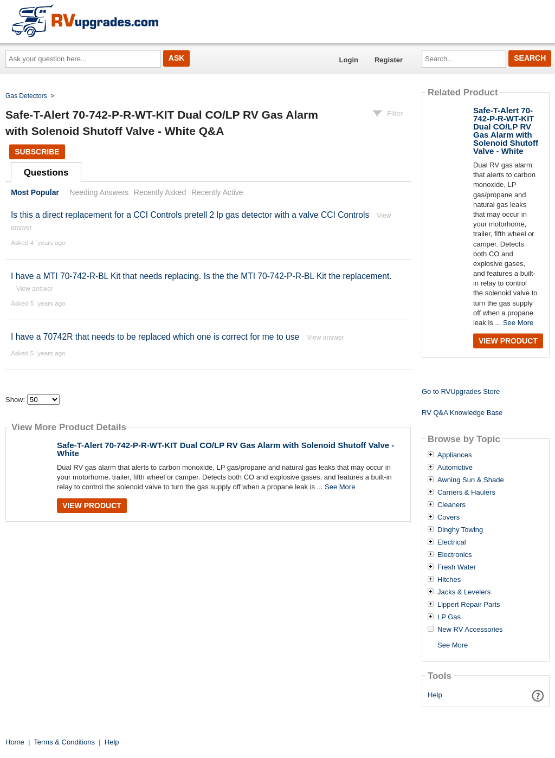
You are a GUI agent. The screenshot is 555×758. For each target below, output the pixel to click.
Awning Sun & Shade (470, 480)
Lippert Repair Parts (468, 604)
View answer (34, 289)
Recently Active (217, 192)
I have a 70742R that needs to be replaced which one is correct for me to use (155, 336)
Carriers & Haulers (466, 492)
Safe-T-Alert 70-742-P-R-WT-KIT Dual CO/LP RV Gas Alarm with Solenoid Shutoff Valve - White (225, 449)
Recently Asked (160, 192)
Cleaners (451, 505)
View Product (91, 505)
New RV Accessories (469, 629)
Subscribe (37, 151)
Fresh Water (456, 567)
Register (389, 60)
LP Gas (449, 617)
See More (340, 487)
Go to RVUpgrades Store (461, 391)
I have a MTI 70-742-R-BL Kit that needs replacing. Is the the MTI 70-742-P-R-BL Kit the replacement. (201, 276)
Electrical (451, 542)
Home (14, 742)
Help (435, 695)
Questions (46, 172)
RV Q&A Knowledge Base (462, 413)
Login (348, 60)
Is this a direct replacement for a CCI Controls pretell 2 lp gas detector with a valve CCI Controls (190, 214)
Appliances (454, 455)
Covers (448, 517)
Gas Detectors (26, 96)
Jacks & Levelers (464, 592)
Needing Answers (98, 192)
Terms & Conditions (64, 742)
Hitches (449, 580)
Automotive (455, 467)
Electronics (454, 555)
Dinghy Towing (460, 530)
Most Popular (35, 192)
